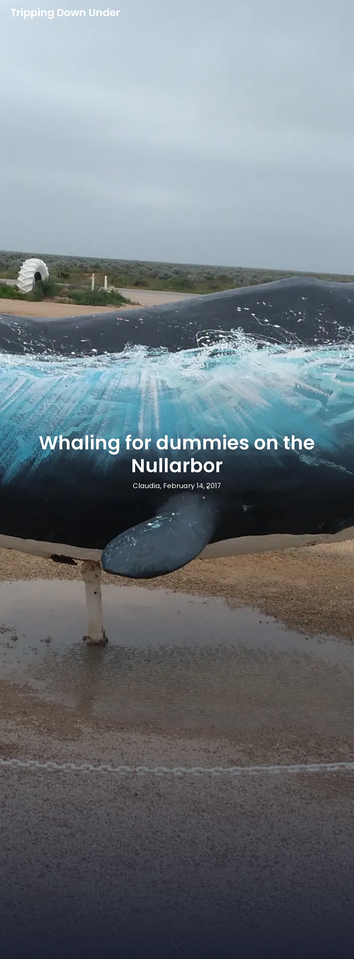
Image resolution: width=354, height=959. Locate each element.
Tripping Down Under (65, 13)
